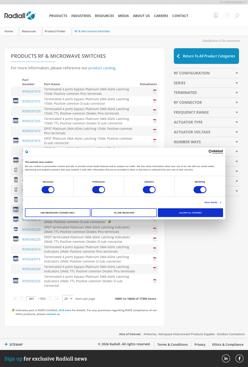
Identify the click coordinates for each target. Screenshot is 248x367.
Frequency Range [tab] (191, 112)
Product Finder (55, 31)
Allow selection (124, 213)
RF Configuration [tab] (192, 73)
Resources (104, 15)
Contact (180, 15)
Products (58, 15)
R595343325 (31, 281)
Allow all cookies (190, 213)
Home (8, 31)
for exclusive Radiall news (45, 358)
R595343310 (31, 249)
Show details (210, 202)
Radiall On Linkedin (226, 358)
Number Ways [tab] (187, 141)
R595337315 (31, 101)
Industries (81, 15)
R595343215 (31, 219)
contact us (53, 314)
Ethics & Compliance (228, 344)
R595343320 (31, 269)
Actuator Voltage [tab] (192, 132)
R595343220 (31, 229)
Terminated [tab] (185, 92)
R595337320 (31, 111)
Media (123, 15)
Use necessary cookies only (57, 213)
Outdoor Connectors (231, 334)
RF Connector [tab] (188, 102)
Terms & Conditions (172, 344)
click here (64, 310)
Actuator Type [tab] (188, 122)
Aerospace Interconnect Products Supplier (186, 334)
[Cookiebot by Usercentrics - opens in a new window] (203, 152)
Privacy (200, 344)
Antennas (149, 334)
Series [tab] (179, 82)
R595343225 (31, 239)
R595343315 (31, 259)
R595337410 (31, 131)
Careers (161, 15)
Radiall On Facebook (239, 358)
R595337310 (31, 91)
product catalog (101, 67)
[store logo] (20, 19)
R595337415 (31, 141)
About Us (141, 15)
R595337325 (31, 121)
